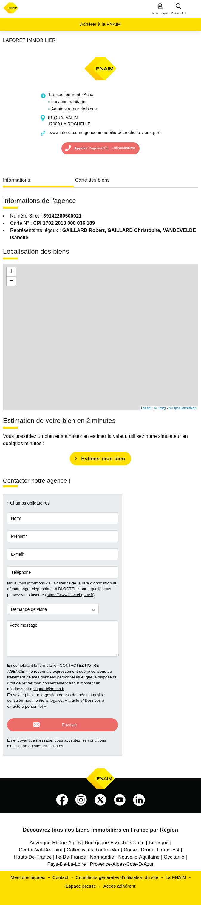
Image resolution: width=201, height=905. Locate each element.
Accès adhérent (119, 883)
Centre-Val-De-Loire (41, 847)
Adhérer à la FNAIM (100, 24)
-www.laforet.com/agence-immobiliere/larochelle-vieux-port (104, 132)
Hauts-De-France (33, 854)
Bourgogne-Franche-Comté (115, 839)
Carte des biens (92, 180)
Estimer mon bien (103, 458)
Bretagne (159, 839)
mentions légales (47, 700)
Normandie (102, 854)
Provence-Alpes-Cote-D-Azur (122, 861)
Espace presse (81, 883)
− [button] (11, 281)
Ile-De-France (71, 854)
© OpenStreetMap (183, 408)
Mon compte (160, 13)
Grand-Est (168, 847)
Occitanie (174, 854)
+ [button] (11, 271)
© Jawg (160, 408)
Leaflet (146, 408)
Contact (60, 874)
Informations (16, 180)
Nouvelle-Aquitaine (139, 854)
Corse (130, 847)
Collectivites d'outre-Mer (93, 847)
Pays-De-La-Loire (66, 861)
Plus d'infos (53, 743)
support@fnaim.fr (48, 689)
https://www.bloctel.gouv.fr (70, 595)
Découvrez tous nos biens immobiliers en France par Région (100, 827)
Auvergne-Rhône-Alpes (55, 839)
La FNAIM (176, 874)
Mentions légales (27, 874)
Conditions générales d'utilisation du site (117, 874)
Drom (147, 847)
